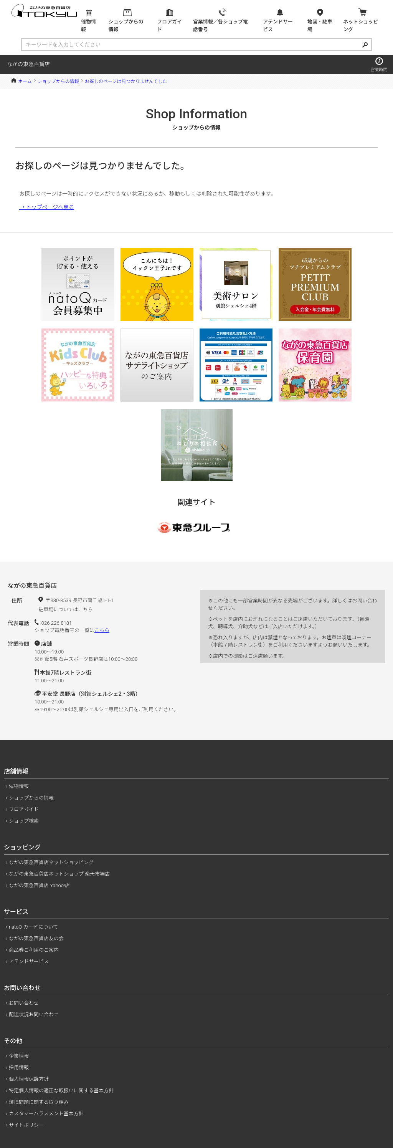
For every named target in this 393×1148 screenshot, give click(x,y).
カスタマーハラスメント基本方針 (46, 1113)
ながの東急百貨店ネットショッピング (51, 862)
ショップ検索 (24, 821)
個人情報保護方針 (29, 1079)
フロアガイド (24, 809)
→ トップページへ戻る (46, 207)
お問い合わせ (24, 1003)
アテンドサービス (29, 961)
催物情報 (19, 786)
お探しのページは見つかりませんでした (126, 81)
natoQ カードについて (33, 927)
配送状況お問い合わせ (34, 1014)
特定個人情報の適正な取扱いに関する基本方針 (61, 1090)
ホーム (25, 81)
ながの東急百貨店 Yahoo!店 (39, 885)
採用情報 (19, 1067)
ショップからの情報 (58, 81)
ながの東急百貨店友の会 (36, 938)
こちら (101, 630)
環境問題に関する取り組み (39, 1102)
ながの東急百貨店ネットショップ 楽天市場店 (59, 874)
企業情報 (19, 1056)
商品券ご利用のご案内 (34, 950)
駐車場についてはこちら (65, 609)
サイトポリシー (26, 1125)
